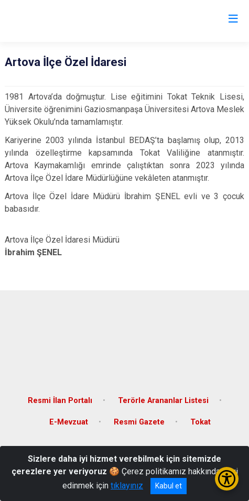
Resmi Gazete (139, 422)
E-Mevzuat (68, 422)
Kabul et (168, 486)
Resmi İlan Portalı (60, 400)
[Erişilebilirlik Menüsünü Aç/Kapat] (227, 479)
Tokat (200, 422)
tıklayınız (127, 486)
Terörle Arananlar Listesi (163, 400)
